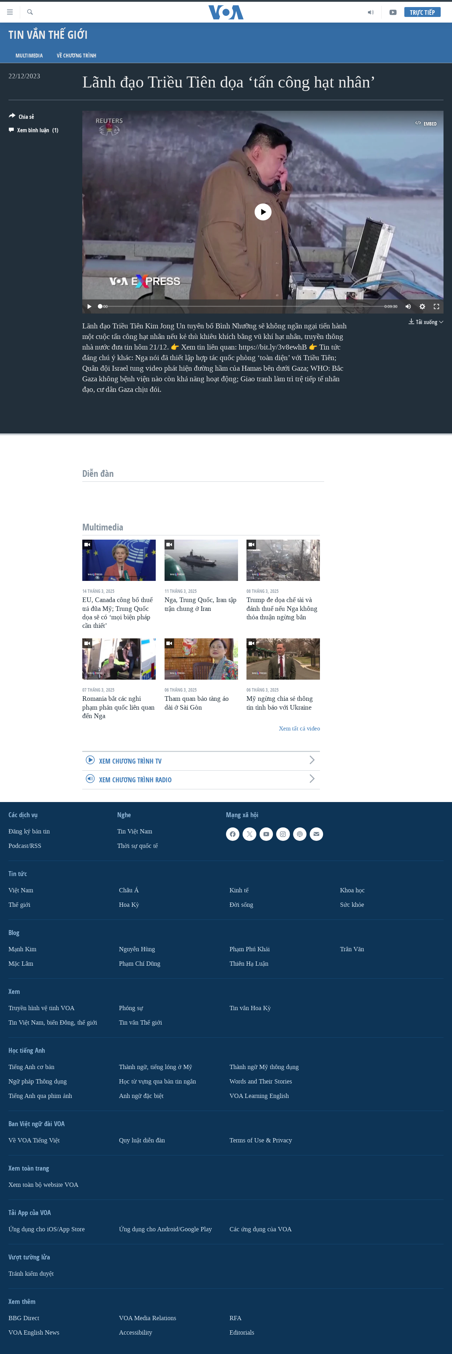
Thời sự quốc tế (137, 846)
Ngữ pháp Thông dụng (37, 1081)
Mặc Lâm (20, 964)
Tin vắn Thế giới (140, 1023)
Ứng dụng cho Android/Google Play (165, 1229)
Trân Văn (352, 949)
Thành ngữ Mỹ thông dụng (264, 1067)
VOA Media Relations (147, 1318)
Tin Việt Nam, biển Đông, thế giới (52, 1023)
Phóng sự (131, 1008)
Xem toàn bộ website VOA (43, 1185)
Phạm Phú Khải (250, 949)
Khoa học (352, 890)
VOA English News (33, 1332)
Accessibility (135, 1332)
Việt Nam (20, 890)
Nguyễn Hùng (137, 949)
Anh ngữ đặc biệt (141, 1096)
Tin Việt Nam (134, 831)
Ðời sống (241, 905)
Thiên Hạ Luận (249, 964)
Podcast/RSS (24, 846)
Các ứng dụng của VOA (261, 1229)
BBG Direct (23, 1318)
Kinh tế (239, 890)
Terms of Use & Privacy (261, 1140)
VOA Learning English (259, 1096)
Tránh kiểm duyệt (31, 1274)
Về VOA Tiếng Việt (34, 1140)
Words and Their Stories (261, 1081)
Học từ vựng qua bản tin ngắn (157, 1081)
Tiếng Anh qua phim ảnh (40, 1096)
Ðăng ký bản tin (29, 831)
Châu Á (129, 890)
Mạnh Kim (22, 949)
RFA (236, 1318)
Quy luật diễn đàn (142, 1140)
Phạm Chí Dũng (139, 964)
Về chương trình (76, 55)
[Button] (21, 118)
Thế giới (19, 905)
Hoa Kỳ (129, 905)
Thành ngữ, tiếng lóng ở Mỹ (155, 1067)
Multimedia (29, 55)
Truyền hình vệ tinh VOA (41, 1008)
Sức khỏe (352, 905)
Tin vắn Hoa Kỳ (250, 1008)
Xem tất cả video (299, 728)
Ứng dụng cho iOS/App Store (46, 1229)
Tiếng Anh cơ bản (31, 1067)
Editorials (242, 1332)
